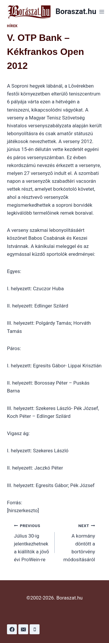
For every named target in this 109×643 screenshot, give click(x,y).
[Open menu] (101, 11)
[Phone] (35, 629)
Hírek (12, 26)
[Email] (23, 629)
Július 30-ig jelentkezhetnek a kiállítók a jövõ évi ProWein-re (32, 542)
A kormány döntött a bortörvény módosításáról (77, 542)
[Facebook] (12, 629)
